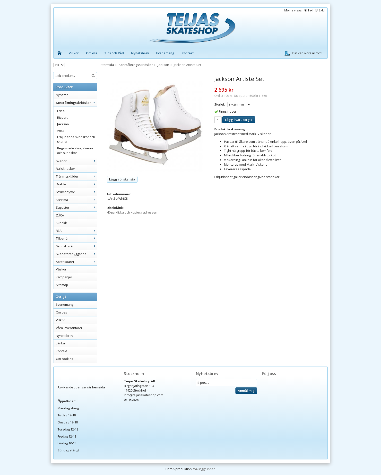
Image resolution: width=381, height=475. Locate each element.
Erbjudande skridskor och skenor (76, 139)
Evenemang (165, 53)
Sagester (76, 207)
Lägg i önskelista (122, 179)
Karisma (76, 199)
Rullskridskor (65, 168)
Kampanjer (64, 277)
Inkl (310, 10)
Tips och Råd (114, 53)
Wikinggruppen (204, 469)
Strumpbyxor (76, 192)
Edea (61, 111)
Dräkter (76, 184)
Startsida (107, 65)
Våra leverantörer (69, 328)
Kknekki (62, 223)
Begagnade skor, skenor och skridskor (75, 150)
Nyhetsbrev (140, 53)
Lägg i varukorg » (238, 119)
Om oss (91, 53)
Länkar (61, 343)
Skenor (76, 161)
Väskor (61, 269)
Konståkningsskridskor (76, 102)
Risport (62, 117)
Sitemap (62, 285)
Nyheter (62, 95)
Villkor (74, 53)
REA (76, 230)
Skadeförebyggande (76, 254)
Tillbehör (76, 238)
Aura (60, 130)
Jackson (63, 124)
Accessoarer (76, 262)
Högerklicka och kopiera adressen (132, 212)
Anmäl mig (246, 390)
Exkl (322, 10)
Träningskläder (76, 176)
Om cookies (64, 359)
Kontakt (188, 53)
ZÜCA (60, 215)
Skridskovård (76, 246)
